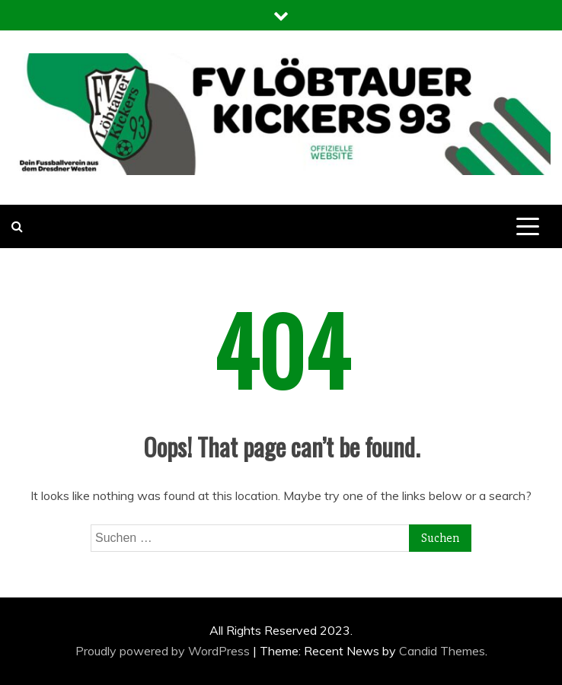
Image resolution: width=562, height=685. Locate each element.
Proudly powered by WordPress (164, 650)
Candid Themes (442, 650)
